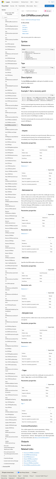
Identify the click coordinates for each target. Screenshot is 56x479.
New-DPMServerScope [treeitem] (10, 197)
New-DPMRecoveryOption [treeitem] (11, 183)
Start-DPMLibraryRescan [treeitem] (10, 379)
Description (24, 27)
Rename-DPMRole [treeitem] (9, 250)
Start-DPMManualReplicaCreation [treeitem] (11, 382)
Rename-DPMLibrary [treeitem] (10, 243)
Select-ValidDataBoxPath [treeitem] (10, 263)
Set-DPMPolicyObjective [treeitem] (10, 326)
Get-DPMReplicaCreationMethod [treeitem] (11, 135)
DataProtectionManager (31, 11)
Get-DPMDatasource (29, 457)
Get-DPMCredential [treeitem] (9, 44)
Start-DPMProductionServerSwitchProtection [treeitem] (11, 390)
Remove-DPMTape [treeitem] (9, 240)
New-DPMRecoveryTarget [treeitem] (11, 189)
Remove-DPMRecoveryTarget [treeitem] (9, 231)
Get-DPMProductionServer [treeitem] (11, 101)
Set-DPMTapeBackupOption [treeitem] (11, 354)
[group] (38, 99)
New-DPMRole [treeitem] (8, 191)
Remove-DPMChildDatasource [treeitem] (10, 205)
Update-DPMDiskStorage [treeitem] (11, 425)
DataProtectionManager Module (32, 19)
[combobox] (10, 14)
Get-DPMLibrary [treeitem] (9, 75)
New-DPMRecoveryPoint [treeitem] (10, 186)
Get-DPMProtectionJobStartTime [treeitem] (11, 116)
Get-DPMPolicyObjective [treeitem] (10, 93)
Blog (19, 476)
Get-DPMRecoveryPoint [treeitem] (10, 125)
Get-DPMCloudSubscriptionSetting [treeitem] (11, 33)
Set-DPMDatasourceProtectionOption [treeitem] (11, 300)
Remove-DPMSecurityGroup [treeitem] (11, 238)
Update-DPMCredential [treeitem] (10, 422)
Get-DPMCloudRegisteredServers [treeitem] (11, 25)
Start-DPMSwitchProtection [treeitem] (11, 395)
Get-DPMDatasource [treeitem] (10, 49)
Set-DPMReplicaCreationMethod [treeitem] (11, 345)
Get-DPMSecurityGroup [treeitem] (10, 142)
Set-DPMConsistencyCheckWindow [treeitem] (11, 279)
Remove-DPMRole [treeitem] (9, 235)
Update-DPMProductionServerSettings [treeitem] (11, 436)
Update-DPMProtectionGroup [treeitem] (10, 442)
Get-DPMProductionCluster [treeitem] (11, 98)
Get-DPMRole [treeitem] (8, 139)
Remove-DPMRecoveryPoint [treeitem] (11, 228)
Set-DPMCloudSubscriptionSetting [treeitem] (11, 272)
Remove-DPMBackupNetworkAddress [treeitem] (11, 200)
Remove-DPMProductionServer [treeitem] (10, 222)
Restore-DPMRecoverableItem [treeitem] (10, 256)
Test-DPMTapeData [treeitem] (9, 414)
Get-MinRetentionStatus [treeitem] (10, 160)
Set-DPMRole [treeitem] (8, 348)
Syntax (24, 25)
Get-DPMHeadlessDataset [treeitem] (11, 63)
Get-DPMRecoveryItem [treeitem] (10, 122)
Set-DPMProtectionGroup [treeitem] (11, 331)
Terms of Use (4, 478)
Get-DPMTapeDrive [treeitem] (9, 150)
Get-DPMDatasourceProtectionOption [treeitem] (11, 53)
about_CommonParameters (41, 437)
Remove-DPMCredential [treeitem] (10, 208)
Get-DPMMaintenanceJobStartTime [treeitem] (11, 79)
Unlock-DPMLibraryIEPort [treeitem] (11, 420)
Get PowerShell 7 (49, 6)
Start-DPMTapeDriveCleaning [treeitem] (10, 398)
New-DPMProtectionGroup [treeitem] (11, 176)
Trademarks (11, 478)
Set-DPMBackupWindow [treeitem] (10, 268)
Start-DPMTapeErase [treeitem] (9, 402)
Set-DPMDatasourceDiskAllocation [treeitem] (11, 294)
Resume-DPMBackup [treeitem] (10, 260)
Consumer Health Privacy (41, 476)
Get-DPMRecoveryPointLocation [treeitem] (11, 128)
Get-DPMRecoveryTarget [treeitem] (10, 132)
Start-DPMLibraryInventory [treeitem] (11, 376)
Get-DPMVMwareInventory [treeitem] (11, 155)
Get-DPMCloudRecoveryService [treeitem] (11, 20)
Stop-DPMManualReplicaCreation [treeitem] (11, 411)
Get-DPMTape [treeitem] (8, 144)
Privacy (31, 476)
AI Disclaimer (4, 476)
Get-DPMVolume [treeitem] (9, 158)
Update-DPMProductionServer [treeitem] (10, 431)
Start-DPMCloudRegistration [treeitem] (11, 362)
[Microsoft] (3, 2)
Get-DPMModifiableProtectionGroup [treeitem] (11, 85)
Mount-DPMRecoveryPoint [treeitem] (11, 171)
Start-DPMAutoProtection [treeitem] (11, 356)
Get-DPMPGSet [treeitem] (8, 90)
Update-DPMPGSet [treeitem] (9, 428)
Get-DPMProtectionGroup (30, 455)
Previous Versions (13, 476)
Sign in (52, 2)
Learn (23, 11)
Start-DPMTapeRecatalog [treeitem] (10, 404)
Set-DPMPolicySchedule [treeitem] (10, 329)
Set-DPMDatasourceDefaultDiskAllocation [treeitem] (11, 288)
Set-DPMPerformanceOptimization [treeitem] (11, 321)
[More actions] (53, 11)
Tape (23, 403)
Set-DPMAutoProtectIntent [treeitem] (11, 265)
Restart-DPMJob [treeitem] (9, 253)
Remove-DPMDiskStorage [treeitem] (11, 216)
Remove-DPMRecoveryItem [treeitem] (11, 225)
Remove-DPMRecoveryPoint (31, 463)
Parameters (25, 31)
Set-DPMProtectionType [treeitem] (10, 341)
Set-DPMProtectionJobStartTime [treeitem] (11, 338)
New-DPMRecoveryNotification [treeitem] (11, 180)
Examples (25, 29)
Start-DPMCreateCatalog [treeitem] (10, 364)
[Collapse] (17, 9)
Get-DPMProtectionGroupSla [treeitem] (10, 111)
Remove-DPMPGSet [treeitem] (9, 218)
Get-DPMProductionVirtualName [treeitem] (11, 104)
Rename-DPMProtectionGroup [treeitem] (10, 247)
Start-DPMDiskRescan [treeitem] (10, 373)
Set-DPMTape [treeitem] (8, 351)
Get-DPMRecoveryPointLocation (32, 465)
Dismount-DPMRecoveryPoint (31, 452)
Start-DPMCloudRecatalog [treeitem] (11, 359)
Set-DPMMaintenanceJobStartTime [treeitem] (11, 315)
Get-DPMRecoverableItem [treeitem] (11, 119)
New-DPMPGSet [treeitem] (9, 174)
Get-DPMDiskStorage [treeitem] (10, 58)
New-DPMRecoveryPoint (30, 461)
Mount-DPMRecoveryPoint (31, 459)
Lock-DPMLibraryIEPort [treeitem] (10, 168)
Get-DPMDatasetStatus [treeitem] (10, 46)
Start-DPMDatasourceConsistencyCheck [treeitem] (11, 369)
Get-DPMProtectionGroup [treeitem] (11, 108)
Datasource (24, 166)
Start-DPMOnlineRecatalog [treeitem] (11, 386)
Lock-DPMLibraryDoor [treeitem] (10, 166)
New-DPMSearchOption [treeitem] (10, 194)
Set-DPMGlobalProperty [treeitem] (10, 305)
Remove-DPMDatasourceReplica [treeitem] (10, 212)
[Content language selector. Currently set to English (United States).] (8, 472)
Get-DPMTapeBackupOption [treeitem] (11, 147)
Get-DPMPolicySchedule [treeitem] (10, 95)
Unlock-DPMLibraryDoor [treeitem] (10, 417)
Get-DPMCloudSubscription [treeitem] (11, 29)
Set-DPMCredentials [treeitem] (9, 283)
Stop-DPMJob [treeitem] (8, 407)
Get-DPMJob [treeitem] (8, 72)
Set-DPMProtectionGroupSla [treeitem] (11, 334)
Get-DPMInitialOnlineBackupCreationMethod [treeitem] (11, 68)
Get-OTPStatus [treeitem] (8, 163)
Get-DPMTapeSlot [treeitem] (9, 152)
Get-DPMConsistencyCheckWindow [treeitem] (11, 39)
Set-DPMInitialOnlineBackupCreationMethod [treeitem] (11, 309)
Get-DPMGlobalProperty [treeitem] (10, 61)
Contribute (25, 476)
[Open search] (49, 2)
